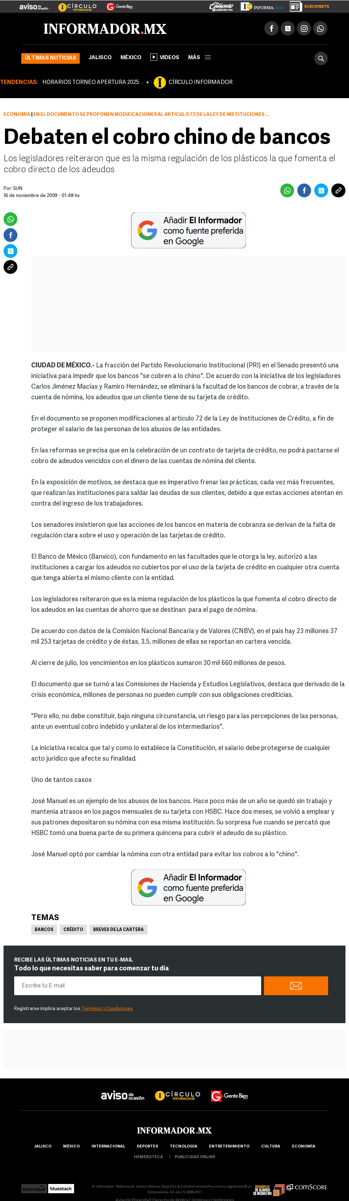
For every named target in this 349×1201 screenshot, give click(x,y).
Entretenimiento (229, 1147)
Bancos (44, 930)
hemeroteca (148, 1157)
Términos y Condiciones (107, 1009)
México (130, 58)
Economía (17, 114)
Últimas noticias (50, 58)
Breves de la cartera (118, 930)
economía (303, 1147)
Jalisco (100, 58)
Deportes (147, 1147)
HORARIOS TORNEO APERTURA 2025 (90, 82)
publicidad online (195, 1157)
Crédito (73, 930)
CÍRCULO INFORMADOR (200, 82)
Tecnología (183, 1147)
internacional (108, 1147)
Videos (164, 57)
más (199, 58)
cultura (270, 1147)
